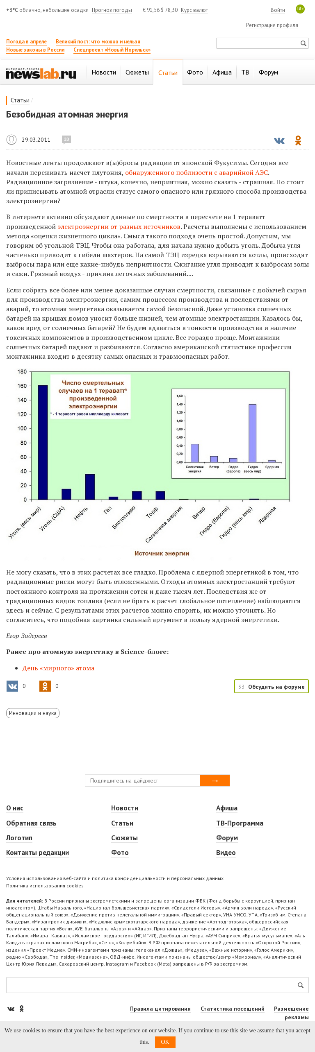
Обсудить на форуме (276, 686)
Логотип (19, 837)
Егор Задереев (11, 139)
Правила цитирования (160, 1008)
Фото (120, 852)
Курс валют (194, 10)
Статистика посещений (233, 1008)
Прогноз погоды (112, 10)
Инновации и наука (33, 713)
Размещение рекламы (291, 1013)
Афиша (226, 807)
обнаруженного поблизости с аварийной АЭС (196, 172)
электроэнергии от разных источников (118, 226)
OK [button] (165, 1042)
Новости (124, 807)
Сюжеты (124, 837)
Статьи (20, 100)
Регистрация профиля (272, 25)
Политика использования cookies (45, 885)
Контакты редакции (37, 852)
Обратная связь (31, 823)
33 (66, 139)
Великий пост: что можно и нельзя (98, 41)
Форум (227, 837)
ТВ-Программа (239, 823)
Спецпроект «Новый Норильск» (112, 49)
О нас (14, 807)
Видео (226, 852)
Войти (278, 10)
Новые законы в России (35, 49)
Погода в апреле (26, 41)
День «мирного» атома (58, 667)
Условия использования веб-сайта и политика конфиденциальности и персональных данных (115, 878)
